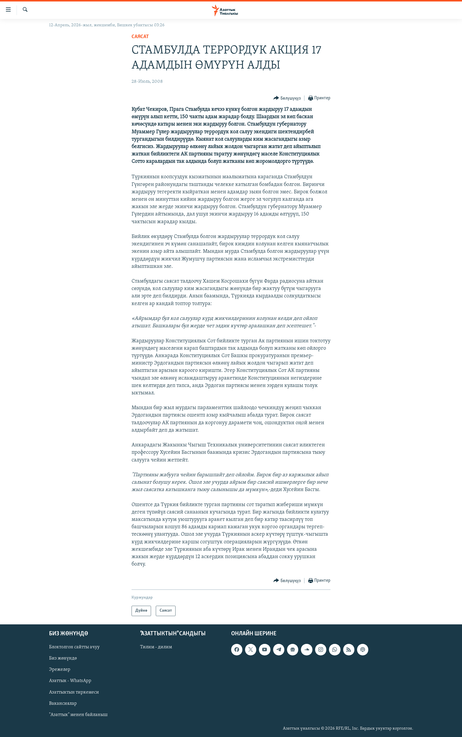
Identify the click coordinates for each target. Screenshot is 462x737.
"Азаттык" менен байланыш (78, 714)
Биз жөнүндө (63, 658)
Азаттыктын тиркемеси (74, 692)
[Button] (287, 98)
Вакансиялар (63, 703)
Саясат (140, 37)
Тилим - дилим (156, 647)
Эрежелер (59, 669)
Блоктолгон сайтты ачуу (74, 647)
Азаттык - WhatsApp (70, 680)
